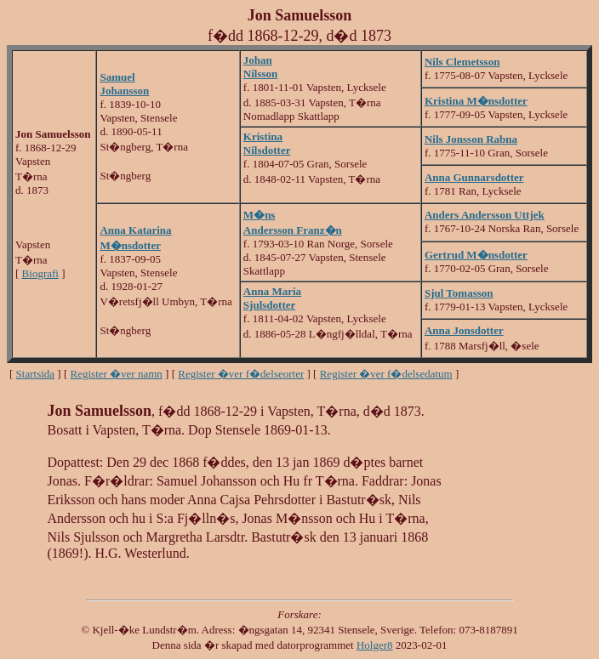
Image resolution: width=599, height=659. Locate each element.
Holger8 (375, 645)
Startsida (35, 373)
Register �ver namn (117, 373)
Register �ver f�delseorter (241, 373)
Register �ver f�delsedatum (386, 373)
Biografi (40, 273)
